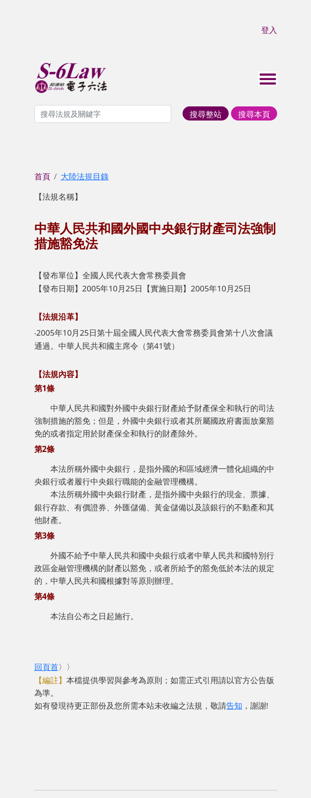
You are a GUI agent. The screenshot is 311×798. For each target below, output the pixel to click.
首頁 (42, 176)
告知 (234, 705)
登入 (269, 29)
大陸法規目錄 (85, 176)
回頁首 (46, 666)
